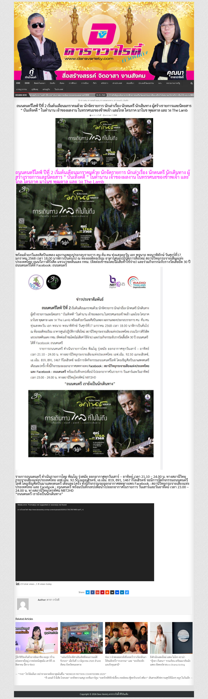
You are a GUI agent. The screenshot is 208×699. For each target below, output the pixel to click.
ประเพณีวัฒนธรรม (146, 83)
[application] (84, 542)
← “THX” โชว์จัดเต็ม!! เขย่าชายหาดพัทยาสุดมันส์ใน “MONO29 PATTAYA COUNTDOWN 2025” (60, 673)
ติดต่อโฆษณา (39, 83)
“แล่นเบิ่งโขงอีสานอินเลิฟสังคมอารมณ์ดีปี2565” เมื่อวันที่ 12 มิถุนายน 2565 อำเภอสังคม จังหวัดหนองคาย (80, 661)
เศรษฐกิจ (46, 89)
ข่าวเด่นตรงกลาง (106, 100)
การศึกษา (73, 83)
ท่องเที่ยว (130, 83)
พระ (160, 83)
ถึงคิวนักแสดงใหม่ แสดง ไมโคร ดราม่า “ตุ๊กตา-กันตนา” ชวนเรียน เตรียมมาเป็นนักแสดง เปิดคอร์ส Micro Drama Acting (170, 661)
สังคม (62, 83)
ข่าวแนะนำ (118, 100)
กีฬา (94, 83)
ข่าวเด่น (84, 100)
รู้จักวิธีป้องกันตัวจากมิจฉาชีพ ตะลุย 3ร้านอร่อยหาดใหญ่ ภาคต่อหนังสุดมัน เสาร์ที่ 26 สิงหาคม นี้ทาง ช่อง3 (35, 661)
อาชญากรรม (21, 89)
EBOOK (27, 83)
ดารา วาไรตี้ (96, 115)
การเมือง (84, 83)
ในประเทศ (59, 89)
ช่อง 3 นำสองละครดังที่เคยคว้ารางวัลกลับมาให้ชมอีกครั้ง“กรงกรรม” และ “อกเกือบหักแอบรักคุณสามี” (125, 661)
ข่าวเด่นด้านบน (93, 100)
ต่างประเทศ (117, 83)
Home (18, 83)
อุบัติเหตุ (34, 89)
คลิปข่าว (104, 83)
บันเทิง (52, 83)
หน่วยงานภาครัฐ (173, 83)
